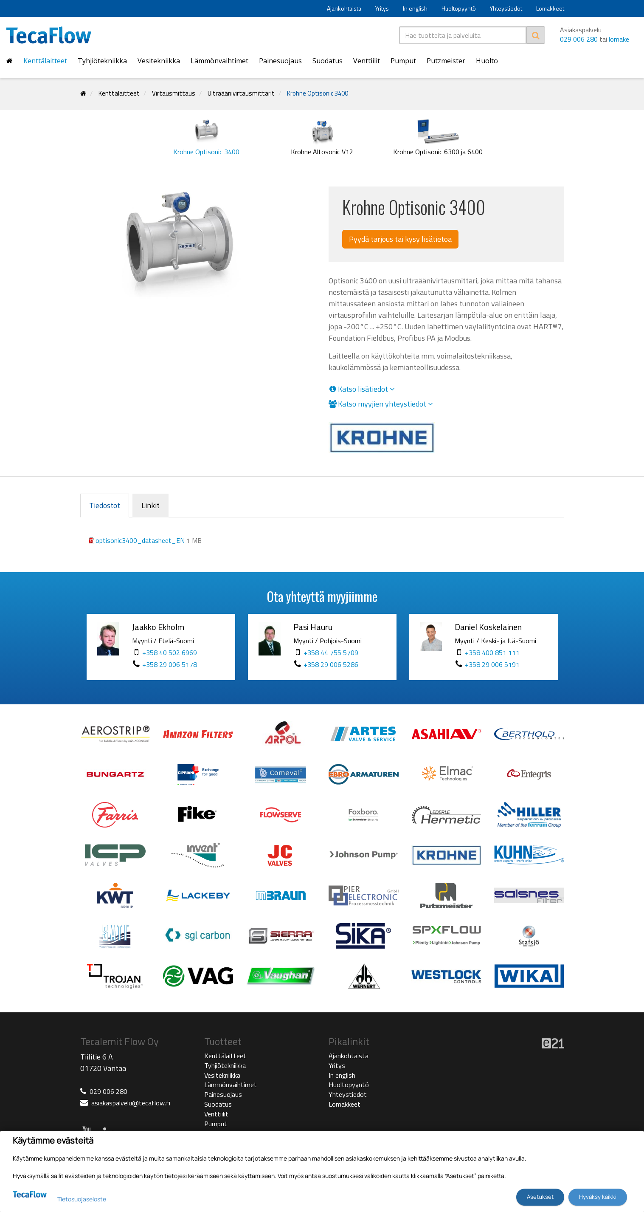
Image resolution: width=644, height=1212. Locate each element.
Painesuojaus (280, 60)
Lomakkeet (550, 8)
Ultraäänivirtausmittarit (241, 93)
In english (415, 8)
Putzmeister (446, 60)
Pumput (403, 60)
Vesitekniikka (159, 60)
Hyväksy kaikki (597, 1197)
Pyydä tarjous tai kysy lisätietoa (400, 239)
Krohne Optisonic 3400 (317, 93)
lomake (619, 39)
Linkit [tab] (150, 505)
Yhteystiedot (506, 8)
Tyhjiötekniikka (102, 60)
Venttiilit (366, 60)
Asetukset (540, 1197)
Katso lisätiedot (362, 389)
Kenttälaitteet (45, 60)
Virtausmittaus (173, 93)
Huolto (487, 60)
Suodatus (327, 60)
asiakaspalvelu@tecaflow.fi (130, 1103)
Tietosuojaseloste (81, 1199)
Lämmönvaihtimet (219, 60)
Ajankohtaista (344, 8)
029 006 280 (579, 39)
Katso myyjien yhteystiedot (381, 404)
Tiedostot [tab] (104, 505)
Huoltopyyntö (459, 8)
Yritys (382, 8)
